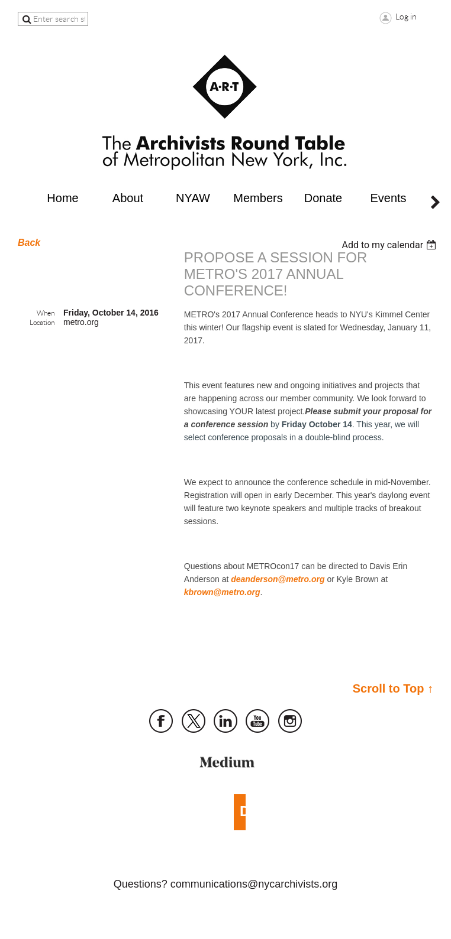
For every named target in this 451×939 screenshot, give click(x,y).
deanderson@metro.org (277, 579)
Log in (406, 16)
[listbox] (390, 245)
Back (29, 243)
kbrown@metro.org (222, 592)
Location (42, 322)
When (45, 313)
